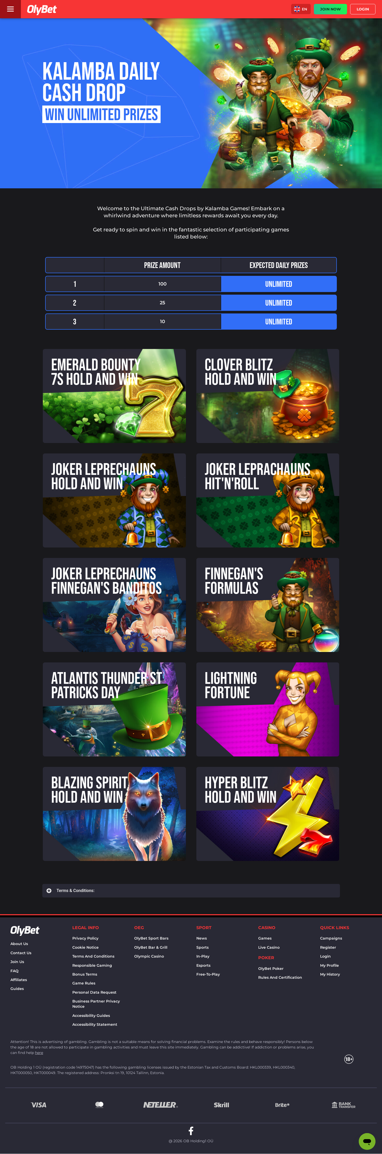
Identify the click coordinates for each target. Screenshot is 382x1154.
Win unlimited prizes (101, 114)
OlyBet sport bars (151, 938)
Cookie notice (85, 947)
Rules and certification (280, 977)
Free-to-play (208, 974)
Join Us (17, 961)
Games (265, 938)
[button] (301, 9)
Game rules (83, 983)
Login (325, 956)
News (201, 938)
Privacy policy (85, 938)
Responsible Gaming (92, 965)
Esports (203, 965)
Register (328, 947)
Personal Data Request (94, 992)
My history (330, 974)
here (39, 1052)
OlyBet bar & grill (150, 947)
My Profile (329, 965)
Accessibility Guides (91, 1015)
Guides (17, 988)
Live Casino (269, 947)
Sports (202, 947)
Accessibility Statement (94, 1024)
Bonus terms (84, 974)
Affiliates (18, 979)
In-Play (202, 956)
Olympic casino (149, 956)
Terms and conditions (93, 956)
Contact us (20, 953)
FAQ (14, 971)
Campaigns (331, 938)
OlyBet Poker (271, 968)
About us (19, 943)
